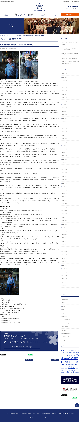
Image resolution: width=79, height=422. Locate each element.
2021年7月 (64, 231)
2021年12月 (64, 224)
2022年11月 (64, 200)
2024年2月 (64, 152)
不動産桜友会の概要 (18, 14)
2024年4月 (64, 145)
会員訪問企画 (18, 35)
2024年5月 (64, 142)
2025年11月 (64, 84)
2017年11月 (64, 289)
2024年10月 (64, 128)
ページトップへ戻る (77, 405)
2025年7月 (64, 97)
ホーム (3, 35)
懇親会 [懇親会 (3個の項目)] (71, 367)
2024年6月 (64, 138)
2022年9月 (64, 203)
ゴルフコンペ (65, 326)
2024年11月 (64, 125)
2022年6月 (64, 210)
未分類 (63, 340)
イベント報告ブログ (55, 14)
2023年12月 (64, 159)
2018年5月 (64, 275)
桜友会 (63, 306)
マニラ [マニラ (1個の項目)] (72, 355)
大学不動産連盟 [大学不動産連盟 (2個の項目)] (72, 365)
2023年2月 (64, 190)
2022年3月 (64, 220)
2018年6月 (64, 272)
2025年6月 (64, 101)
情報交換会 (64, 316)
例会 (63, 309)
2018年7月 (64, 268)
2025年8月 (64, 94)
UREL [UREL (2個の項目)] (63, 350)
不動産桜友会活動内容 (31, 14)
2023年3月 (64, 186)
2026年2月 (64, 77)
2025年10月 (64, 87)
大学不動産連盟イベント (67, 337)
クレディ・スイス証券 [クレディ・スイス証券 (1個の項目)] (71, 350)
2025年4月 (64, 107)
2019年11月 (64, 248)
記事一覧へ (29, 360)
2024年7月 (64, 135)
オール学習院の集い (66, 319)
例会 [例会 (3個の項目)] (71, 361)
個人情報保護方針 (75, 1)
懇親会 (63, 302)
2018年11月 (64, 261)
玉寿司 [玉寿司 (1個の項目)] (75, 370)
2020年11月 (64, 237)
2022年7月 (64, 207)
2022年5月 (64, 213)
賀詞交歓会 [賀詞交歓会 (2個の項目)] (70, 372)
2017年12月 (64, 285)
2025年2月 (64, 114)
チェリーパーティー (66, 323)
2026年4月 (64, 73)
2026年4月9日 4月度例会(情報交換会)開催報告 (70, 43)
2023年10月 (64, 166)
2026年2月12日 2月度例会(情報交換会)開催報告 (70, 54)
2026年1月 (64, 80)
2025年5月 (64, 104)
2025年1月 (64, 118)
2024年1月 (64, 155)
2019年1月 (64, 258)
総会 (63, 313)
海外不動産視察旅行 (66, 333)
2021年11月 (64, 227)
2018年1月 (64, 282)
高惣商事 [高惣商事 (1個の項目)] (77, 372)
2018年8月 (64, 265)
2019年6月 (64, 254)
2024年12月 (64, 121)
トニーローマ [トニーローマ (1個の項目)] (67, 355)
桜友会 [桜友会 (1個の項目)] (72, 370)
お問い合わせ (70, 14)
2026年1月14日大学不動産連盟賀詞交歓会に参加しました (70, 62)
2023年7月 (64, 172)
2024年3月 (64, 149)
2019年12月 (64, 244)
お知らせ (67, 1)
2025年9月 (64, 90)
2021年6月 (64, 234)
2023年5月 (64, 179)
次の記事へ (55, 360)
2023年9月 (64, 169)
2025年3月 (64, 111)
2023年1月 (64, 193)
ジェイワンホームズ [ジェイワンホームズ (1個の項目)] (69, 352)
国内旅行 (64, 330)
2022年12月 (64, 196)
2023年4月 (64, 183)
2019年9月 (64, 251)
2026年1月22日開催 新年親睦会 (69, 58)
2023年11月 (64, 162)
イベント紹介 (43, 14)
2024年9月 (64, 131)
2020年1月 (64, 241)
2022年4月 (64, 217)
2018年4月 (64, 278)
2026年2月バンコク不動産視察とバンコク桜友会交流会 (70, 49)
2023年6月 (64, 176)
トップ (6, 14)
